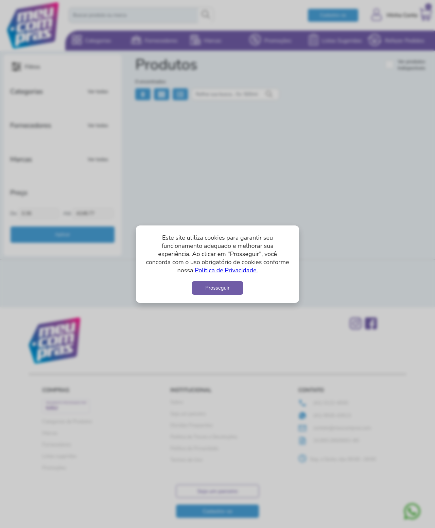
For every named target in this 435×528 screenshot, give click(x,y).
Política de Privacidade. (226, 270)
